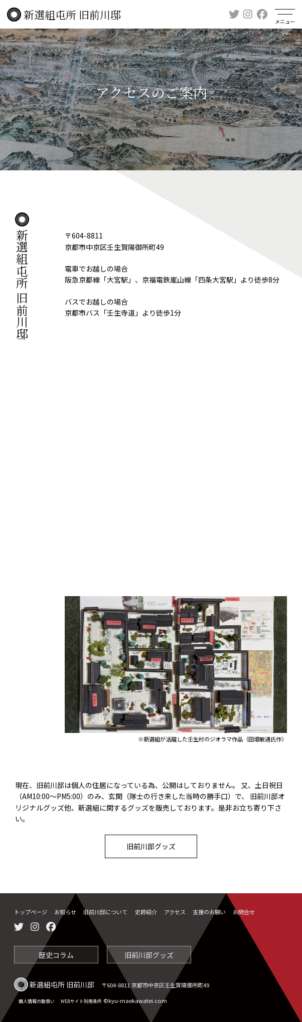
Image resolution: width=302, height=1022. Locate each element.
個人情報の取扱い (37, 999)
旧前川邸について (105, 912)
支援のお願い (209, 912)
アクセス (175, 912)
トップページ (30, 912)
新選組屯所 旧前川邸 (64, 15)
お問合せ (244, 912)
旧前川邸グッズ (151, 846)
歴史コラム (56, 953)
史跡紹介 (146, 912)
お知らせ (65, 912)
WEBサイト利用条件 (81, 999)
